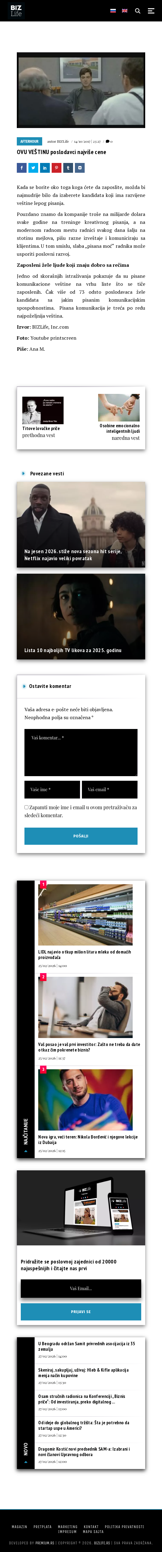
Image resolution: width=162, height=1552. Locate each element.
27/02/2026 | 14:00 (52, 1356)
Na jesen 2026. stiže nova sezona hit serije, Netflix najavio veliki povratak (73, 554)
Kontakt (91, 1526)
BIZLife (63, 141)
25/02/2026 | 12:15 (51, 1150)
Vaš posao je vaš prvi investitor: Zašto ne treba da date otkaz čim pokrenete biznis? (89, 1047)
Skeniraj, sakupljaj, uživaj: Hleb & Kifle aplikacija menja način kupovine (83, 1372)
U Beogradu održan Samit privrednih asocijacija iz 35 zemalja (86, 1346)
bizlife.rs (102, 1543)
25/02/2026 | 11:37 (51, 1057)
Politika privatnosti (124, 1526)
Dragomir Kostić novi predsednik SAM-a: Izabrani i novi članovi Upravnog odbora (84, 1451)
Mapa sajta (93, 1531)
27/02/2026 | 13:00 (52, 1408)
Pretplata (42, 1526)
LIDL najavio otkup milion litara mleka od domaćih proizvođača (84, 954)
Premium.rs (44, 1543)
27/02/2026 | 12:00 (52, 1461)
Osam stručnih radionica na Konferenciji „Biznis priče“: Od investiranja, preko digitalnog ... (81, 1399)
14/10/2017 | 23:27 (87, 141)
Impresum (67, 1531)
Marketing (68, 1526)
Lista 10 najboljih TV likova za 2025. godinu (73, 650)
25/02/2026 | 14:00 (52, 965)
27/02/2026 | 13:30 (52, 1382)
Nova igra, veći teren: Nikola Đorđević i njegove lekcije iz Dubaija (88, 1139)
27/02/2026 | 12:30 (52, 1435)
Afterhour (29, 141)
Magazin (19, 1526)
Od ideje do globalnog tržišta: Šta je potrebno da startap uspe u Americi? (83, 1425)
